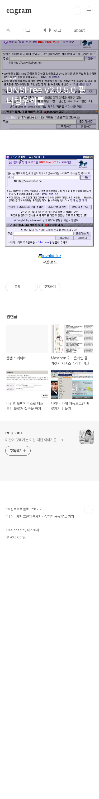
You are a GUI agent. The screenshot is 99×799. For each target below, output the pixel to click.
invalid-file (49, 322)
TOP (88, 759)
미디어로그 (52, 30)
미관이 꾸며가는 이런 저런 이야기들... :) (34, 689)
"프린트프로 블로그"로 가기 (24, 759)
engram (19, 10)
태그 (26, 30)
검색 (77, 11)
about (79, 30)
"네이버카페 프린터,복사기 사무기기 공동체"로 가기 (40, 766)
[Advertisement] (49, 183)
